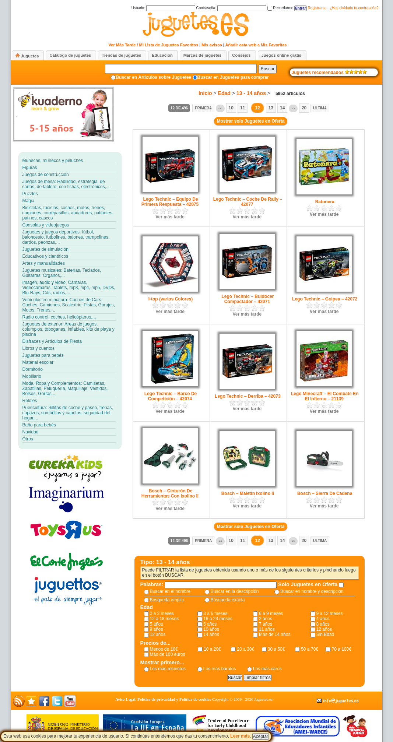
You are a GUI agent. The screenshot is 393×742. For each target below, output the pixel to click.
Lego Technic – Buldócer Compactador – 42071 (247, 299)
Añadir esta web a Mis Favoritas (256, 45)
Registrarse (317, 8)
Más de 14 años (274, 634)
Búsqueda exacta (228, 599)
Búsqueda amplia (167, 599)
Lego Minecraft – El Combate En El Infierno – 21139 (324, 396)
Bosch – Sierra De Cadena (324, 493)
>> (293, 108)
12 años (324, 629)
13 (271, 107)
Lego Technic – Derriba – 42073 (248, 396)
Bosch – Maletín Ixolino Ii (247, 493)
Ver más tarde (170, 216)
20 (304, 107)
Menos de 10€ (164, 649)
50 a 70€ (309, 649)
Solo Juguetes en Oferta (308, 584)
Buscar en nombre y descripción (311, 591)
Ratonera (324, 201)
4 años (323, 618)
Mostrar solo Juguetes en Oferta (250, 121)
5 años (156, 624)
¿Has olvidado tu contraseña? (354, 8)
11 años (267, 629)
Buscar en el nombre (170, 591)
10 (231, 107)
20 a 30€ (245, 649)
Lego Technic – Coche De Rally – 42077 (247, 202)
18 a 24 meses (217, 618)
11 (242, 107)
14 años (211, 634)
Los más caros (267, 668)
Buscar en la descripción (235, 591)
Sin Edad (325, 634)
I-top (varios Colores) (170, 299)
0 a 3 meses (162, 613)
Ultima (320, 108)
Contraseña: (231, 8)
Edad (224, 93)
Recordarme (280, 8)
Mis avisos (211, 45)
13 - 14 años (251, 93)
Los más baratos (219, 668)
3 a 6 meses (215, 613)
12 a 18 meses (164, 618)
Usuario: (163, 8)
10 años (211, 629)
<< (220, 108)
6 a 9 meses (271, 613)
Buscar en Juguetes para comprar (233, 77)
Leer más (240, 736)
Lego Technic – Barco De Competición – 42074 (170, 396)
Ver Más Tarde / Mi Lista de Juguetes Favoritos (154, 45)
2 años (265, 618)
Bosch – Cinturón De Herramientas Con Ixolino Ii (170, 493)
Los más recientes (168, 668)
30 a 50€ (276, 649)
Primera (203, 108)
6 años (210, 624)
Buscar (267, 68)
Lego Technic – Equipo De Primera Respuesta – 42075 (170, 202)
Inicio (205, 93)
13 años (158, 634)
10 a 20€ (212, 649)
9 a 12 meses (329, 613)
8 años (323, 624)
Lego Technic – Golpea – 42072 (324, 299)
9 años (156, 629)
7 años (265, 624)
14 (282, 107)
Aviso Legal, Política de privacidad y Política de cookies (163, 699)
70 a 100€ (341, 649)
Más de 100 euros (167, 654)
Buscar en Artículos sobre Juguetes (153, 77)
